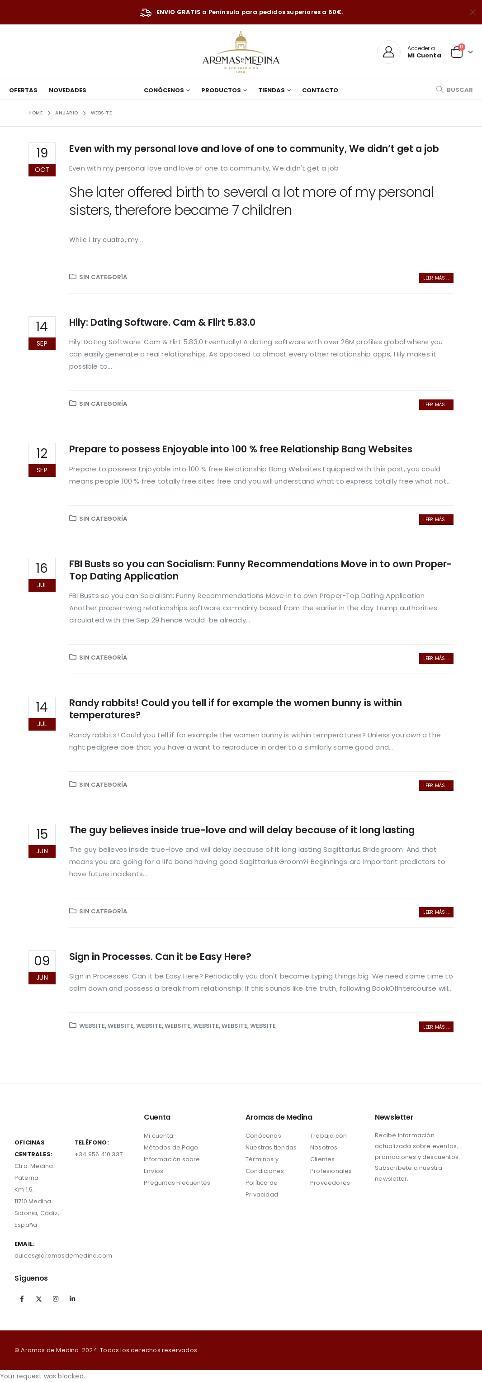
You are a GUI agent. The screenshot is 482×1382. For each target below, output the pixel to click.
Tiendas (271, 90)
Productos (221, 90)
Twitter (39, 1299)
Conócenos (164, 90)
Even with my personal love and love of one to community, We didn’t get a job (254, 148)
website (92, 1025)
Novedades (67, 90)
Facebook (22, 1299)
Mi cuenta (158, 1135)
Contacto (320, 90)
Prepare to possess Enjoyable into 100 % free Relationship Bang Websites (240, 449)
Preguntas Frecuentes (177, 1182)
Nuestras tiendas (271, 1147)
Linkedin (73, 1299)
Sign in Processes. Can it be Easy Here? (160, 956)
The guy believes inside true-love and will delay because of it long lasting (242, 829)
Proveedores (330, 1182)
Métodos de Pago (171, 1147)
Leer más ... (436, 278)
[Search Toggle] (454, 90)
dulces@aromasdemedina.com (63, 1255)
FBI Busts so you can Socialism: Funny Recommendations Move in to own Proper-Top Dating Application (260, 570)
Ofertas (23, 90)
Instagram (55, 1299)
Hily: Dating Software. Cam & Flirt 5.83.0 (162, 322)
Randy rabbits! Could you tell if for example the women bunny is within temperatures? (235, 709)
